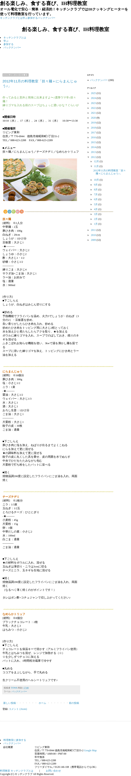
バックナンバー (46, 18)
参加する (33, 18)
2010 (94, 235)
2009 (94, 240)
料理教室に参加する (14, 740)
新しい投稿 (9, 703)
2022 (94, 108)
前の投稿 (74, 703)
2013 (94, 152)
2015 (94, 142)
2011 (93, 230)
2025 (94, 93)
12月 (97, 161)
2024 (94, 98)
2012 (94, 157)
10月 (97, 179)
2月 (96, 219)
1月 (96, 224)
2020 (94, 117)
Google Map (90, 750)
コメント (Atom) (18, 709)
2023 (94, 103)
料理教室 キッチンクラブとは (16, 770)
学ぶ (25, 18)
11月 (96, 166)
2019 (94, 122)
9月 (96, 184)
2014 (94, 147)
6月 (96, 199)
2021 (94, 113)
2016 (94, 137)
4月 (96, 209)
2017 (94, 132)
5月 (96, 204)
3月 (96, 214)
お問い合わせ (53, 770)
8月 (96, 189)
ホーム (42, 703)
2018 (94, 127)
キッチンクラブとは (11, 18)
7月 (96, 194)
